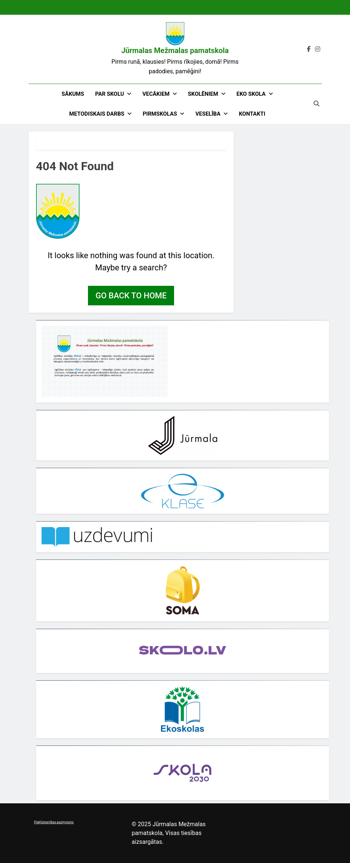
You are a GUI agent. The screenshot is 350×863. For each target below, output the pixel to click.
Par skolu (109, 94)
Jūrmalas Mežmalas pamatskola (175, 50)
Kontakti (252, 113)
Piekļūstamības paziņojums (54, 822)
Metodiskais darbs (96, 113)
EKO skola (251, 94)
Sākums (72, 94)
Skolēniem (203, 94)
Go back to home (130, 295)
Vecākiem (156, 94)
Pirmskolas (160, 113)
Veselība (207, 113)
